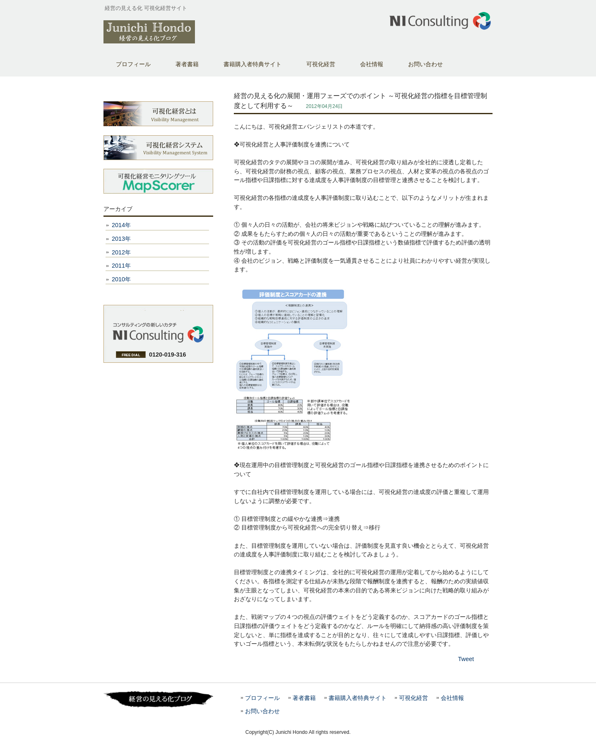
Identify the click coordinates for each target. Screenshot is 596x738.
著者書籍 (187, 64)
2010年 (121, 279)
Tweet (466, 659)
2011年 (121, 265)
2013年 (121, 238)
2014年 (121, 225)
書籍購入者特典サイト (252, 64)
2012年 (121, 252)
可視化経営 (413, 698)
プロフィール (133, 64)
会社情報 (452, 698)
